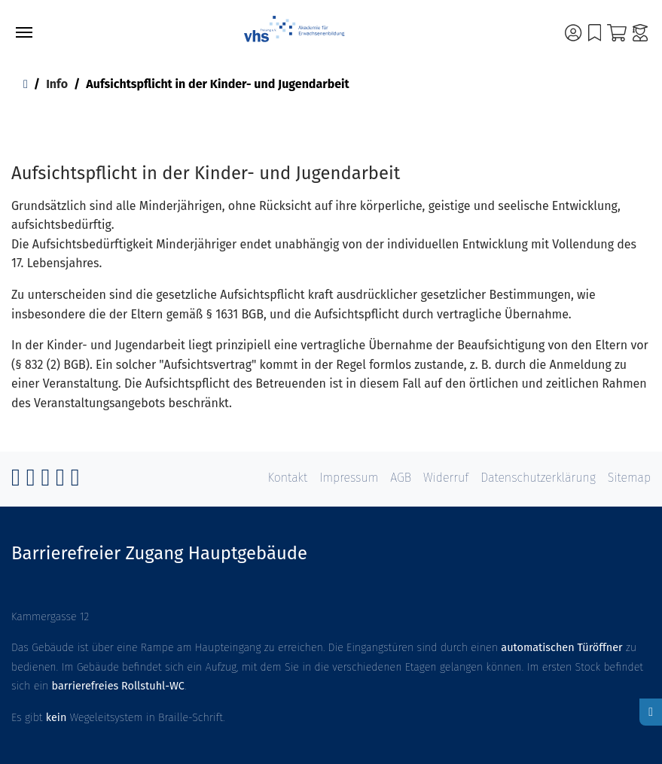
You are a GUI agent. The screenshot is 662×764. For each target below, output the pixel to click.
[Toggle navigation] (24, 32)
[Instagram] (30, 481)
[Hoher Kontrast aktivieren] (650, 712)
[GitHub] (45, 481)
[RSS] (75, 481)
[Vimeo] (60, 481)
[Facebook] (15, 481)
